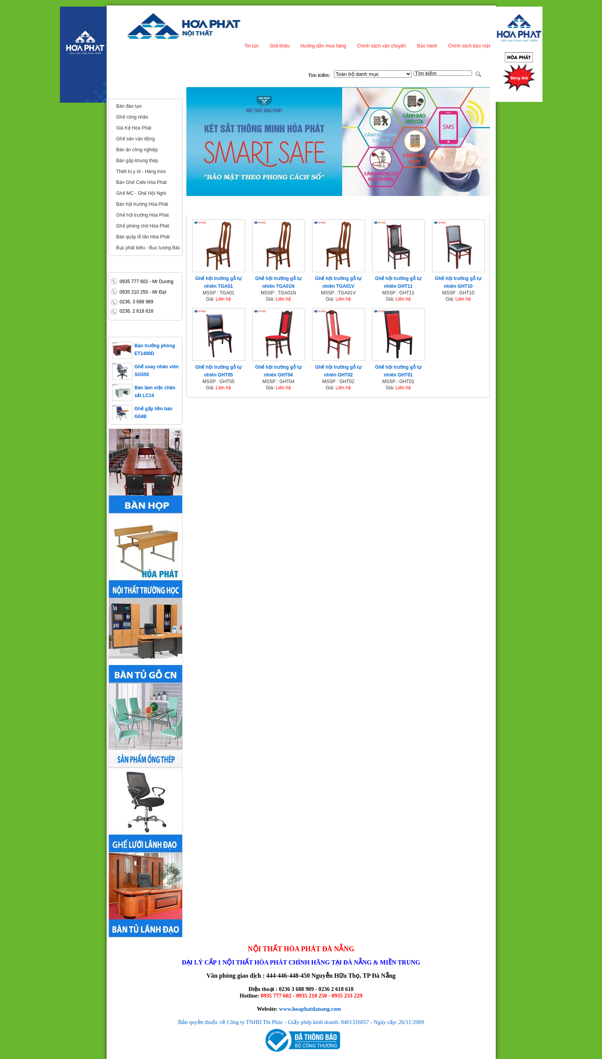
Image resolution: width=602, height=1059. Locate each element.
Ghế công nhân (132, 117)
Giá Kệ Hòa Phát (133, 128)
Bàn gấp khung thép (137, 160)
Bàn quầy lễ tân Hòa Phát (143, 237)
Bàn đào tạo (129, 106)
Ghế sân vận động (135, 139)
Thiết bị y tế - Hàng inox (141, 171)
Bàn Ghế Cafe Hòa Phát (141, 182)
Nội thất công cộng (135, 92)
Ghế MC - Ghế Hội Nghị (141, 193)
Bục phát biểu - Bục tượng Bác (148, 247)
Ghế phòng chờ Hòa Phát (142, 226)
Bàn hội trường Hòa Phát (142, 204)
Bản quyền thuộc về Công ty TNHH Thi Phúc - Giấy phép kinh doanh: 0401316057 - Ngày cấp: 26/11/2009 (301, 1022)
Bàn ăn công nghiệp (137, 149)
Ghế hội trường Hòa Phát (142, 215)
